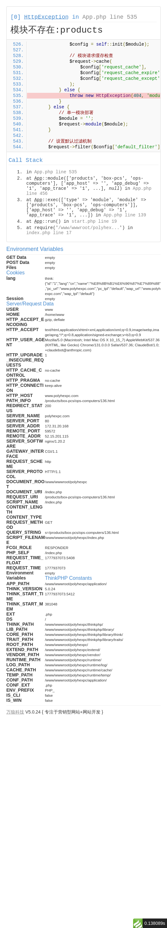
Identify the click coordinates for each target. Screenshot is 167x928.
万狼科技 (15, 711)
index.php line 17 (49, 232)
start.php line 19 (94, 221)
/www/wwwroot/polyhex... (88, 227)
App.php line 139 (125, 215)
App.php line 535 (109, 17)
